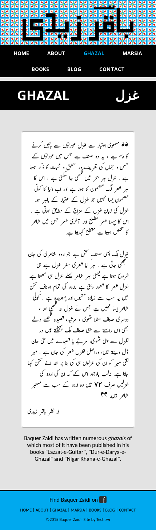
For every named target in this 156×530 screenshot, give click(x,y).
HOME (26, 510)
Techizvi (103, 519)
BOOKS (95, 510)
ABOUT (42, 510)
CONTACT (127, 510)
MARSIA (78, 510)
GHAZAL (59, 510)
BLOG (110, 510)
